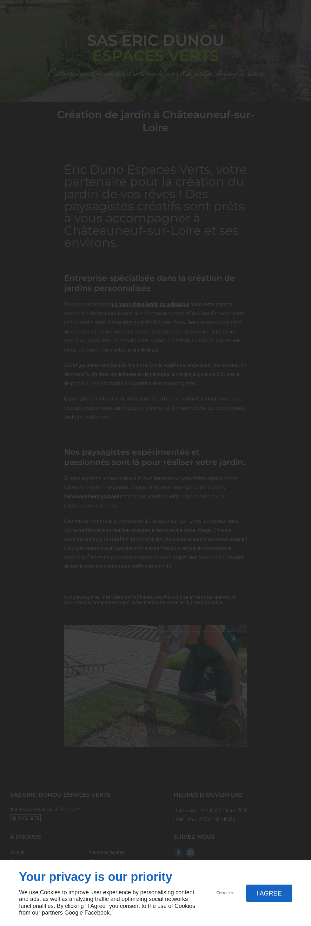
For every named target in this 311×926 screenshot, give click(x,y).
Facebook (96, 912)
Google (73, 912)
